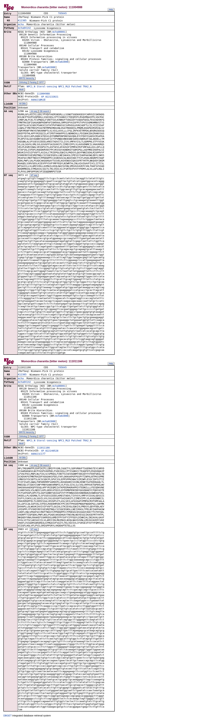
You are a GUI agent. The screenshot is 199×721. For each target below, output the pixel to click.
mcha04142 (24, 28)
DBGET (7, 716)
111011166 (43, 448)
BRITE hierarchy (26, 78)
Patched (76, 86)
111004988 (43, 94)
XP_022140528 (49, 451)
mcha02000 (61, 62)
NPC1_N (31, 86)
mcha (21, 24)
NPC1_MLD (64, 86)
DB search (44, 111)
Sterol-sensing (47, 86)
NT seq (34, 175)
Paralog (33, 83)
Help (111, 9)
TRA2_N (87, 86)
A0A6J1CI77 (38, 454)
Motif (21, 90)
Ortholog (23, 83)
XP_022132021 (49, 97)
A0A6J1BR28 (38, 100)
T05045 (62, 13)
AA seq (34, 111)
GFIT (41, 83)
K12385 (22, 20)
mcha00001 (58, 32)
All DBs (22, 104)
